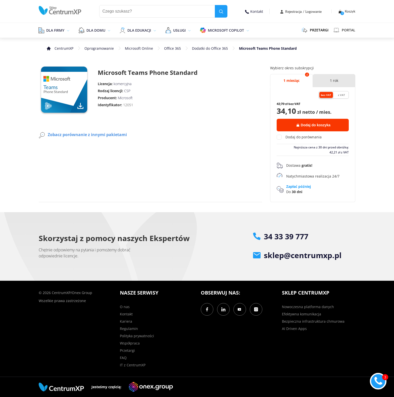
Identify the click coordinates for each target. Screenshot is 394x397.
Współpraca (130, 343)
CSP (127, 90)
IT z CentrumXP (132, 365)
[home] (60, 10)
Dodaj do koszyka (313, 125)
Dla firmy (55, 30)
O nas (125, 306)
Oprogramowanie (99, 48)
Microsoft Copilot (226, 30)
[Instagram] (256, 309)
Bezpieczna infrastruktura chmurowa (313, 321)
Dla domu (95, 30)
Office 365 (172, 48)
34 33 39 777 (280, 236)
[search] (221, 11)
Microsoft (125, 97)
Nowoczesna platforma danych (308, 306)
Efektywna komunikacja (301, 314)
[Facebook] (207, 309)
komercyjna (122, 83)
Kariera (126, 321)
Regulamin (129, 328)
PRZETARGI (315, 30)
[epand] (67, 30)
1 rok (334, 80)
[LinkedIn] (223, 309)
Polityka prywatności (137, 335)
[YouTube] (239, 309)
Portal (344, 30)
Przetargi (127, 350)
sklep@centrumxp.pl (297, 255)
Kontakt (254, 11)
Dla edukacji (139, 30)
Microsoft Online (139, 48)
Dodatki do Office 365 (210, 48)
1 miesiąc (291, 80)
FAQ (123, 357)
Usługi (179, 30)
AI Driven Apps (294, 328)
